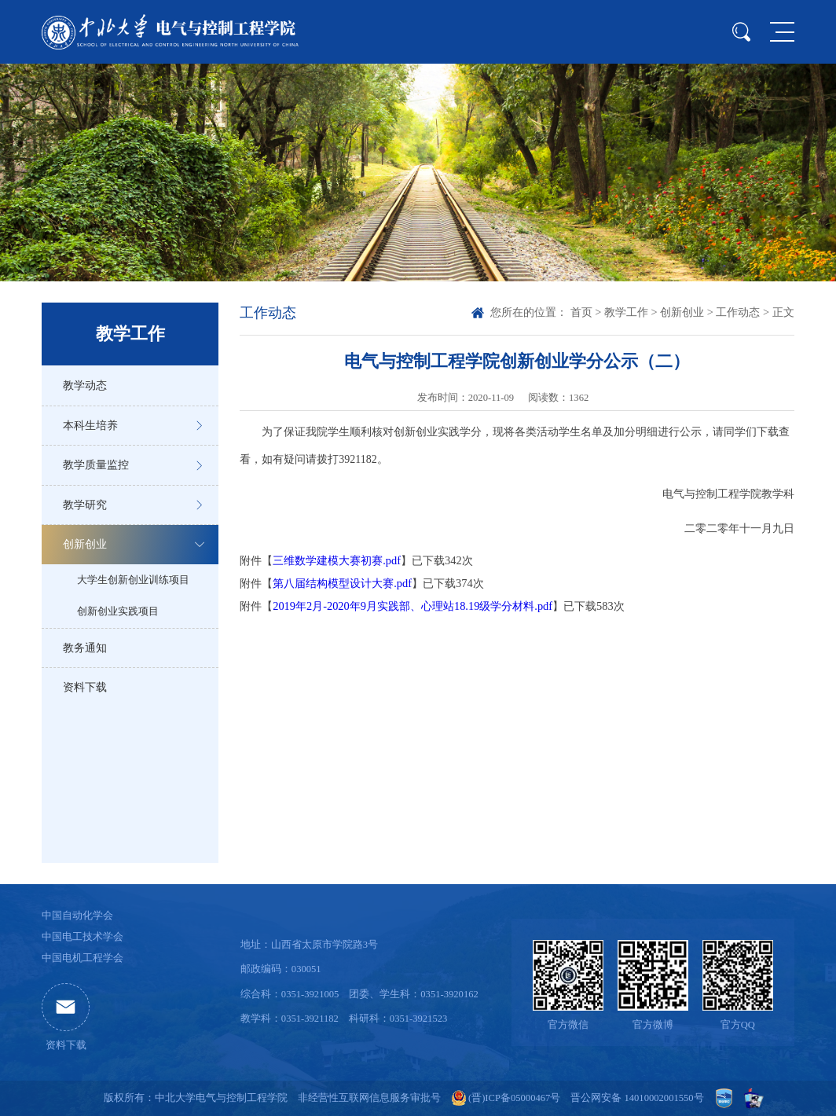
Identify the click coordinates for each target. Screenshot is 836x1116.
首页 (581, 312)
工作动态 (738, 312)
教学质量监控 (96, 464)
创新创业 (85, 544)
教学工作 (626, 312)
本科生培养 (90, 425)
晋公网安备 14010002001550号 (636, 1097)
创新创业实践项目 (118, 611)
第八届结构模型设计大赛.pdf (342, 583)
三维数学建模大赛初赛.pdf (337, 560)
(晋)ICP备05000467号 (514, 1097)
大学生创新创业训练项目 (133, 580)
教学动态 (85, 385)
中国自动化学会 (77, 915)
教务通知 (85, 647)
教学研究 (85, 504)
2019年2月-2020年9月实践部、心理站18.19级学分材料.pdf (412, 606)
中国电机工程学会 (82, 958)
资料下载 (85, 687)
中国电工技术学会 (82, 936)
